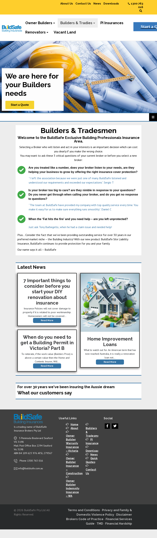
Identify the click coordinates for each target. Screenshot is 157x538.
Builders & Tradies (76, 23)
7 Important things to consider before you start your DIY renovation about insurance (47, 292)
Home (74, 424)
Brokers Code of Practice (84, 519)
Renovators (35, 32)
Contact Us (83, 3)
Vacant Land (65, 32)
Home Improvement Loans (110, 341)
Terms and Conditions (84, 510)
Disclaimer (124, 514)
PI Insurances (111, 23)
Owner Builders (38, 23)
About (74, 428)
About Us (66, 3)
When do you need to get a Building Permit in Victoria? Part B (47, 342)
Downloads (111, 3)
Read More (47, 320)
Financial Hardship (118, 523)
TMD (100, 523)
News (97, 3)
